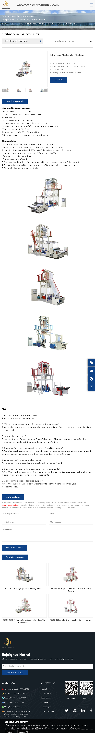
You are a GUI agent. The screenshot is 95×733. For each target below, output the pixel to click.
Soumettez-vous (14, 547)
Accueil (5, 24)
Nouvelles (45, 702)
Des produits (17, 24)
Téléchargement (47, 707)
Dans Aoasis (46, 693)
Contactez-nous (48, 711)
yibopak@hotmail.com (11, 505)
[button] (4, 90)
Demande (59, 80)
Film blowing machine (35, 24)
